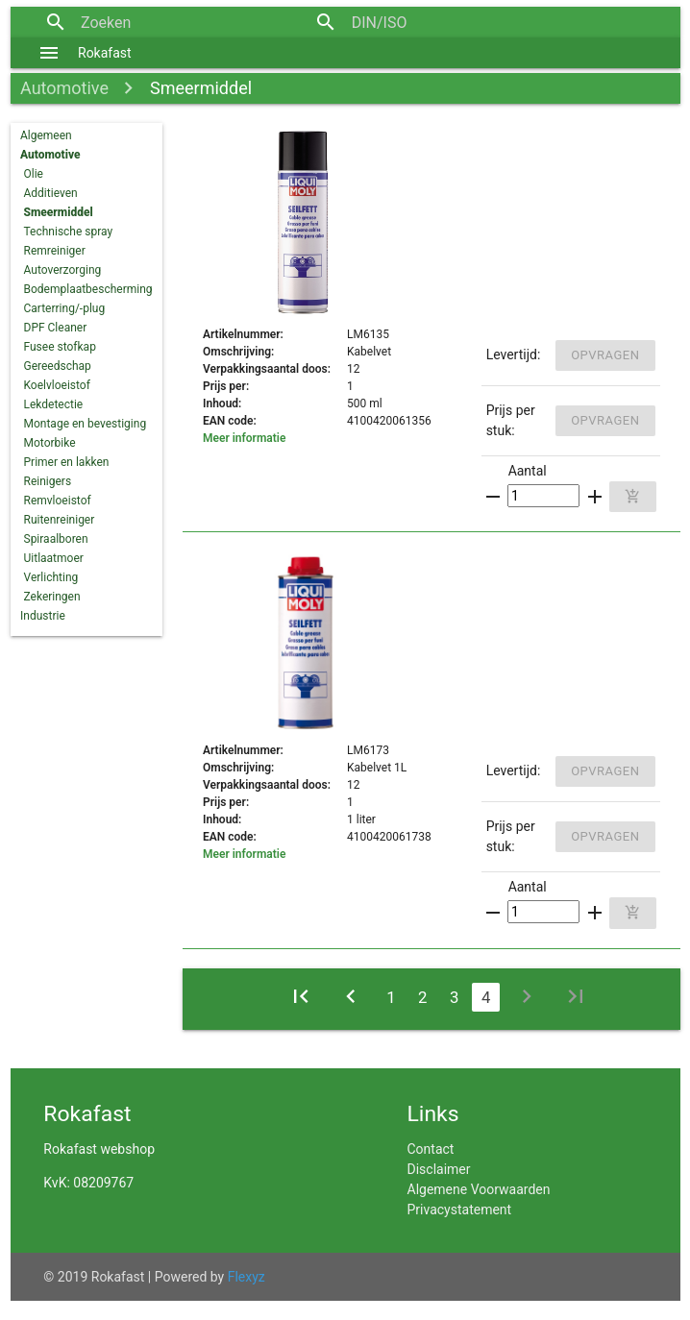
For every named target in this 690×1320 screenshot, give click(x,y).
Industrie (42, 616)
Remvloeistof (57, 500)
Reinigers (48, 481)
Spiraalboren (56, 539)
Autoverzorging (63, 270)
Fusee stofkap (60, 347)
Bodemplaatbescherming (88, 289)
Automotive (64, 88)
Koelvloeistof (57, 385)
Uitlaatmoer (54, 558)
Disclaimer (439, 1169)
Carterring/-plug (65, 308)
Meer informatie (244, 438)
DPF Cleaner (55, 327)
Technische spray (68, 231)
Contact (431, 1149)
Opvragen (605, 355)
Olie (33, 174)
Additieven (51, 193)
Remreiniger (55, 250)
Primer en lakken (67, 462)
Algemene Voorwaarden (479, 1189)
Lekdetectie (54, 404)
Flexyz (246, 1276)
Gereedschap (57, 366)
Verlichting (51, 577)
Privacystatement (459, 1209)
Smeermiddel (201, 88)
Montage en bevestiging (85, 423)
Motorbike (50, 443)
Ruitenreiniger (59, 519)
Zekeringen (52, 596)
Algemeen (46, 135)
